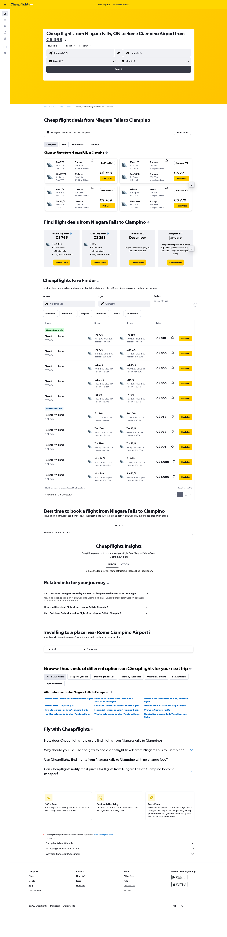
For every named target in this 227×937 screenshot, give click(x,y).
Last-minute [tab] (78, 144)
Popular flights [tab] (179, 677)
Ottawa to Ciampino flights (157, 710)
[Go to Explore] (5, 39)
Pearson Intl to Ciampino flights (59, 705)
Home (45, 107)
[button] (5, 4)
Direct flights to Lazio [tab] (104, 677)
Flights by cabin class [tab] (131, 677)
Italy (61, 107)
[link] (61, 262)
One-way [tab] (94, 144)
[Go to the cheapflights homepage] (22, 4)
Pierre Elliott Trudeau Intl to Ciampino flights (165, 705)
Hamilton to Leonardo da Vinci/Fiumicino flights (67, 714)
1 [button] (179, 494)
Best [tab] (64, 144)
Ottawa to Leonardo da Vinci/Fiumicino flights (116, 705)
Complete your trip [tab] (79, 677)
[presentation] (64, 39)
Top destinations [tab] (54, 683)
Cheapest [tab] (51, 144)
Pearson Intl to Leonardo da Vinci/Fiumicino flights (69, 698)
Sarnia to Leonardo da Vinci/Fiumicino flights (66, 710)
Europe (53, 107)
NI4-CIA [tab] (112, 564)
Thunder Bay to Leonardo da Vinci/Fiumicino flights (165, 715)
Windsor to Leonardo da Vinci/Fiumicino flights (116, 714)
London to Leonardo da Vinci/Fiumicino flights (116, 710)
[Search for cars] (5, 26)
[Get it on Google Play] (179, 880)
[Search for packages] (5, 32)
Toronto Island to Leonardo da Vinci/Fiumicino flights (166, 700)
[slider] (195, 305)
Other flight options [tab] (156, 677)
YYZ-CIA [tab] (119, 525)
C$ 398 (54, 39)
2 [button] (186, 494)
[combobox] (54, 45)
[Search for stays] (5, 20)
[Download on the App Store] (179, 887)
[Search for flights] (5, 14)
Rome (69, 107)
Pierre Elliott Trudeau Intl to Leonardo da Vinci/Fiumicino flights (113, 700)
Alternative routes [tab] (55, 677)
